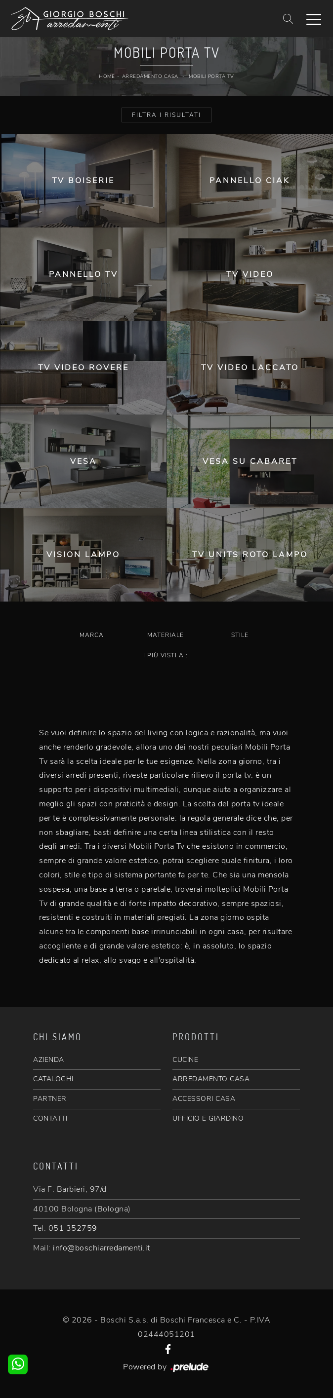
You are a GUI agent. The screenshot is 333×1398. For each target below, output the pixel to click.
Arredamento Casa (150, 76)
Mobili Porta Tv (211, 76)
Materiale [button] (165, 635)
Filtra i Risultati (166, 115)
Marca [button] (92, 635)
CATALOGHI (53, 1079)
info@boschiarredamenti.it (101, 1248)
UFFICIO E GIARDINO (208, 1118)
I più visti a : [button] (165, 655)
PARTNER (50, 1098)
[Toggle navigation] (313, 19)
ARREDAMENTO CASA (211, 1079)
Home (107, 76)
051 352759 (72, 1228)
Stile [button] (240, 635)
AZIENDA (48, 1059)
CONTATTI (50, 1118)
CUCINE (185, 1059)
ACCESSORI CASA (203, 1098)
